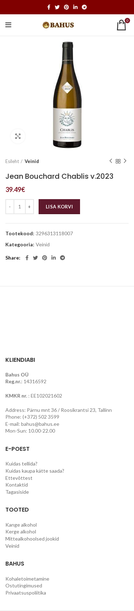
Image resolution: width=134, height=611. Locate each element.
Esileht (12, 161)
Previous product (111, 161)
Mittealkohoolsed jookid (32, 539)
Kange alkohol (21, 525)
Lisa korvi (59, 207)
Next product (125, 161)
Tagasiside (17, 492)
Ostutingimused (23, 585)
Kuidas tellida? (21, 463)
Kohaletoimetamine (27, 579)
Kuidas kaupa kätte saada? (34, 471)
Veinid (32, 161)
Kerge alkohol (20, 531)
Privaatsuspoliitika (25, 593)
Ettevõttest (19, 478)
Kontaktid (16, 485)
